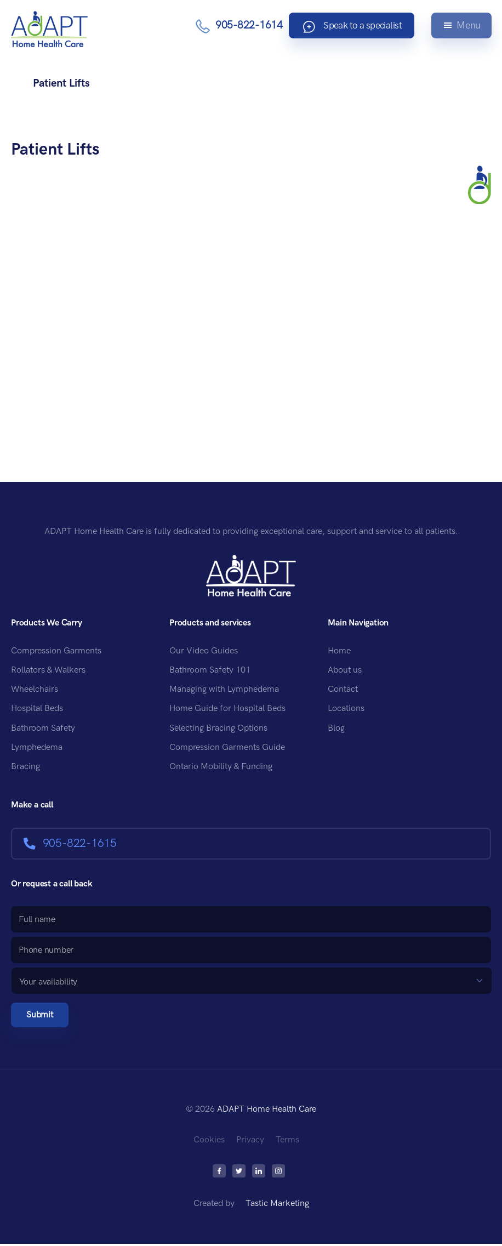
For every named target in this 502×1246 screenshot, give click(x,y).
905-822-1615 (70, 843)
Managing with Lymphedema (224, 689)
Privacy (250, 1142)
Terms (287, 1142)
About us (345, 670)
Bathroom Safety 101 (209, 670)
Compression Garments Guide (227, 747)
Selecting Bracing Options (218, 728)
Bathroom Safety (43, 728)
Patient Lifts (58, 149)
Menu (468, 26)
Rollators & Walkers (48, 670)
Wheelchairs (34, 689)
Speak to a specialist (347, 27)
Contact (343, 689)
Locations (346, 708)
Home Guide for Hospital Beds (227, 708)
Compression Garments (56, 651)
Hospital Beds (37, 708)
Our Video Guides (203, 651)
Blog (336, 728)
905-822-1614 (237, 26)
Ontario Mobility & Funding (220, 766)
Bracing (25, 766)
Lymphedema (36, 747)
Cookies (209, 1142)
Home (339, 651)
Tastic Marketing (277, 1206)
